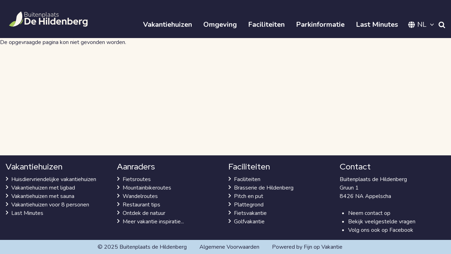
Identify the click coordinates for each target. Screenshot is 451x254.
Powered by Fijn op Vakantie (307, 247)
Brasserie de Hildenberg (264, 188)
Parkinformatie (320, 24)
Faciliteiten (266, 24)
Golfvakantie (249, 221)
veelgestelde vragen (390, 221)
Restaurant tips (141, 205)
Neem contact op (369, 213)
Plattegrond (249, 205)
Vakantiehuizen (167, 24)
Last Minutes (377, 24)
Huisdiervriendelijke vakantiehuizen (53, 179)
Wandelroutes (140, 196)
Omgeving (220, 24)
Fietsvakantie (250, 213)
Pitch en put (248, 196)
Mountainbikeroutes (147, 188)
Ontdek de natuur (144, 213)
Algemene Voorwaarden (229, 247)
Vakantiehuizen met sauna (42, 196)
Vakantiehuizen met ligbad (43, 188)
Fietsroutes (137, 179)
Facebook (401, 230)
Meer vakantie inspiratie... (153, 221)
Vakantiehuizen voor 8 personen (50, 205)
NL (421, 24)
